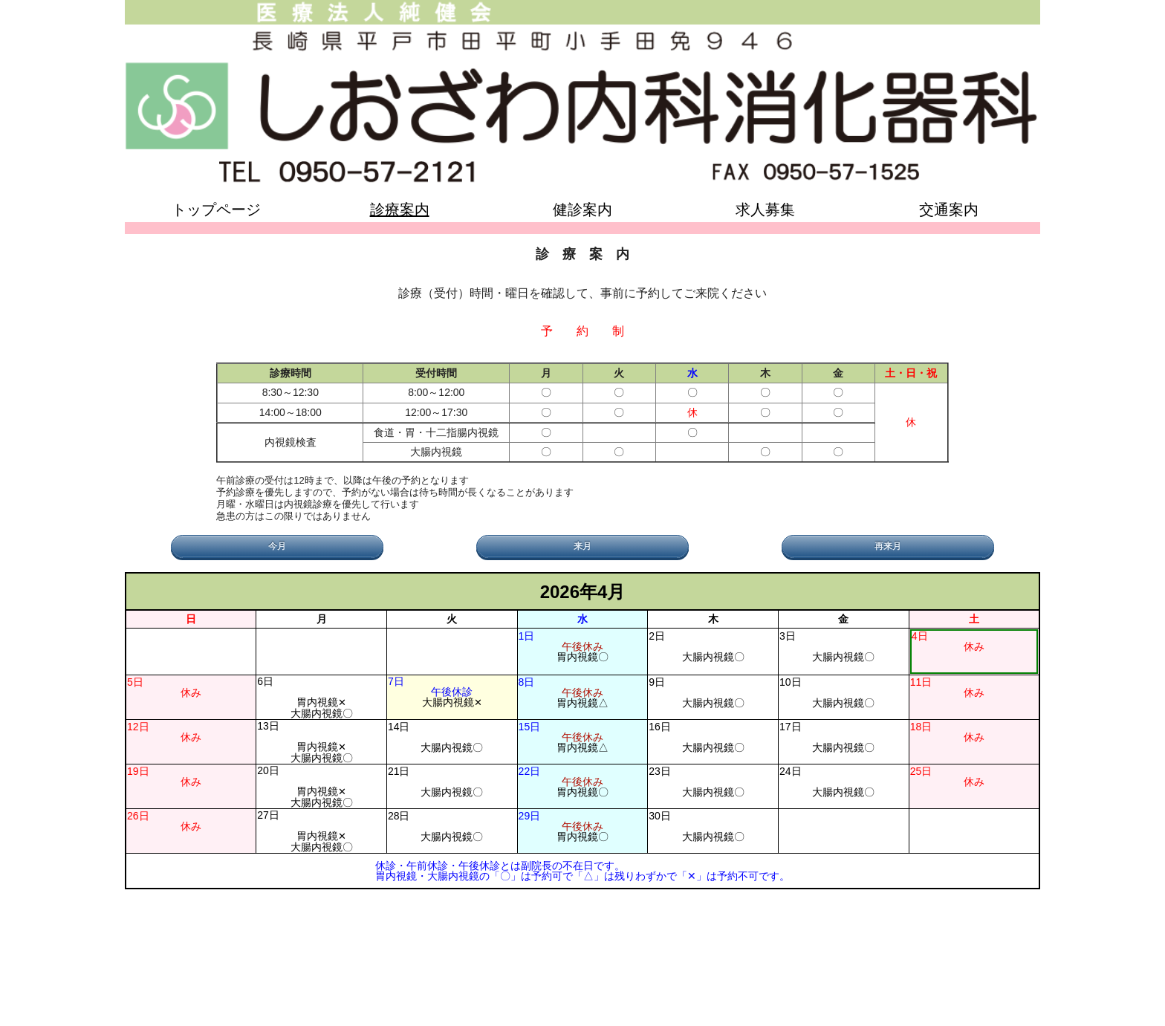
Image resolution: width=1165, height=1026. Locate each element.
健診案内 (582, 209)
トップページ (216, 209)
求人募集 (765, 209)
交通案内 (949, 209)
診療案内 (399, 209)
